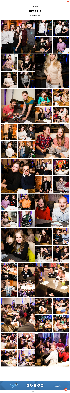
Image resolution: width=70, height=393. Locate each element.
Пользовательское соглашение (57, 387)
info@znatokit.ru (57, 385)
